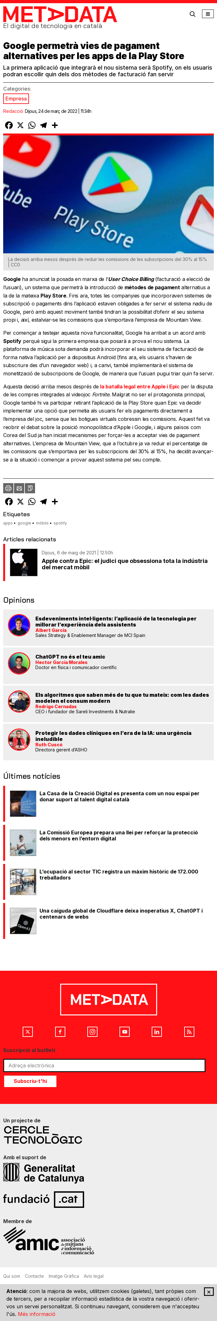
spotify (60, 523)
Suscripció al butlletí (29, 1050)
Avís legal (94, 1276)
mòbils (42, 523)
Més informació (36, 1314)
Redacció (13, 111)
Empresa (16, 98)
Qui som (11, 1276)
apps (8, 523)
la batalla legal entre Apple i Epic (140, 386)
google (24, 523)
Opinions (18, 600)
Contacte (34, 1276)
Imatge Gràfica (64, 1276)
